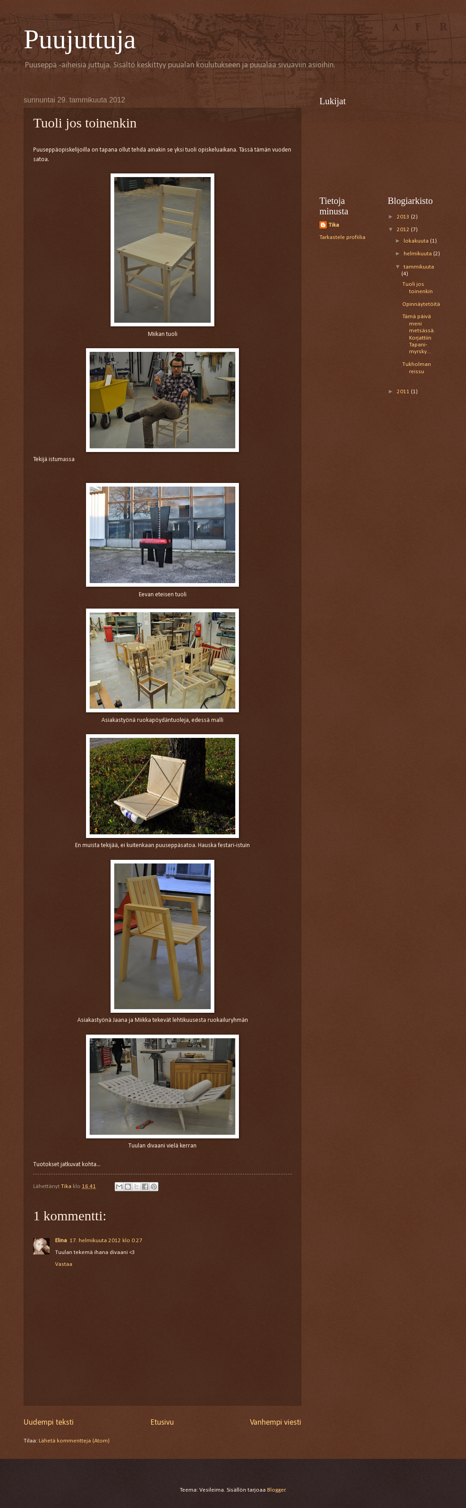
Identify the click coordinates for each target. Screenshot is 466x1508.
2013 (404, 217)
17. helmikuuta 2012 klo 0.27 (106, 1241)
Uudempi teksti (49, 1422)
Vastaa (63, 1264)
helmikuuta (418, 254)
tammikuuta (419, 267)
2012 (404, 230)
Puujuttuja (80, 39)
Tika (334, 225)
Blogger (276, 1490)
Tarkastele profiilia (342, 237)
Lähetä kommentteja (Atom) (74, 1441)
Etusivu (162, 1422)
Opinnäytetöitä (421, 304)
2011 (404, 392)
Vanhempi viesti (275, 1422)
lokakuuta (417, 241)
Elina (61, 1241)
